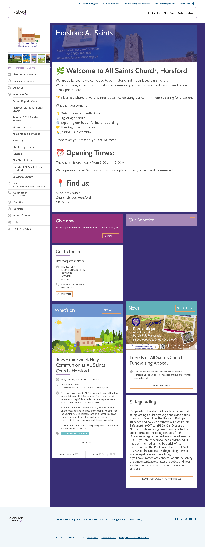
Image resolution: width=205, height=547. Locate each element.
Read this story (161, 385)
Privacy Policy (92, 537)
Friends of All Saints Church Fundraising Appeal (156, 360)
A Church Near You (111, 3)
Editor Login (187, 3)
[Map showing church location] (161, 263)
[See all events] (111, 310)
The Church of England (88, 3)
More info (87, 442)
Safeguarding (185, 12)
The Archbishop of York (165, 3)
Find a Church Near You (161, 12)
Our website (64, 294)
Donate (110, 235)
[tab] (68, 454)
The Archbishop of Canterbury (136, 3)
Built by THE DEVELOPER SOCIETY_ (134, 537)
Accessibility (136, 519)
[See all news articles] (185, 308)
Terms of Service (109, 537)
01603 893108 (67, 287)
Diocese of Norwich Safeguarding (161, 479)
